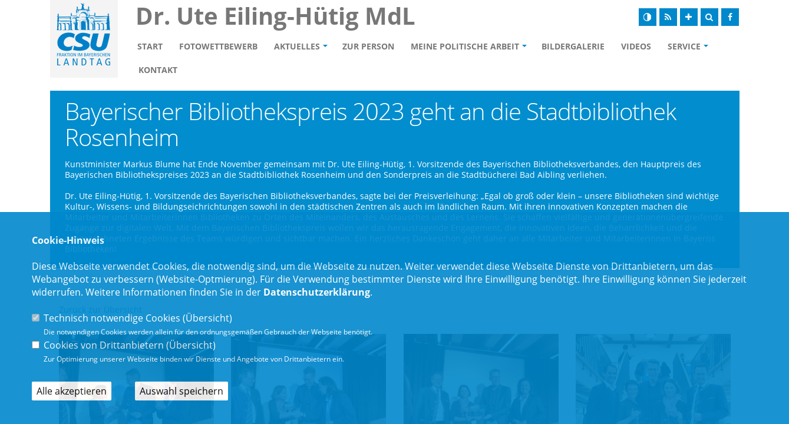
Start (150, 46)
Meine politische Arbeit (465, 46)
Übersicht (207, 318)
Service (684, 46)
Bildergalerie (573, 46)
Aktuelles (297, 46)
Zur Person (368, 46)
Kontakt (157, 69)
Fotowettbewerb (218, 46)
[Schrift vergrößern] (689, 17)
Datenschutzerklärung (316, 292)
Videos (636, 46)
